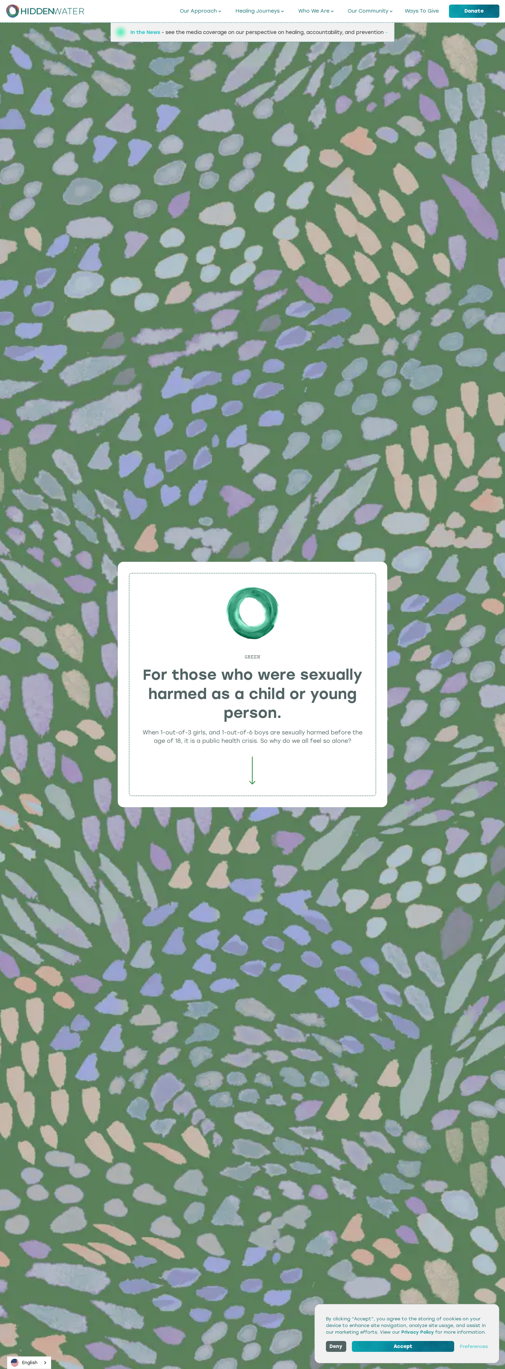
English (24, 1363)
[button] (201, 11)
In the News (145, 32)
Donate (474, 11)
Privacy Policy (417, 1332)
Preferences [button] (474, 1346)
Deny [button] (335, 1346)
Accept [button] (403, 1346)
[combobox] (29, 1362)
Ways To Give (422, 11)
